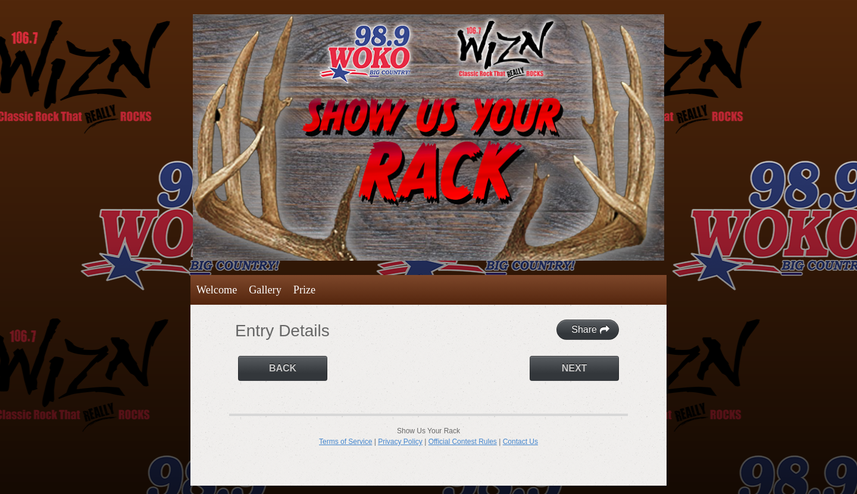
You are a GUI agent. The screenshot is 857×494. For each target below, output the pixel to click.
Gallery (265, 290)
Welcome (216, 290)
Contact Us (520, 441)
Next (574, 368)
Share (590, 329)
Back (282, 368)
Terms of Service (345, 441)
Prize (304, 290)
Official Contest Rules (462, 441)
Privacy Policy (400, 441)
